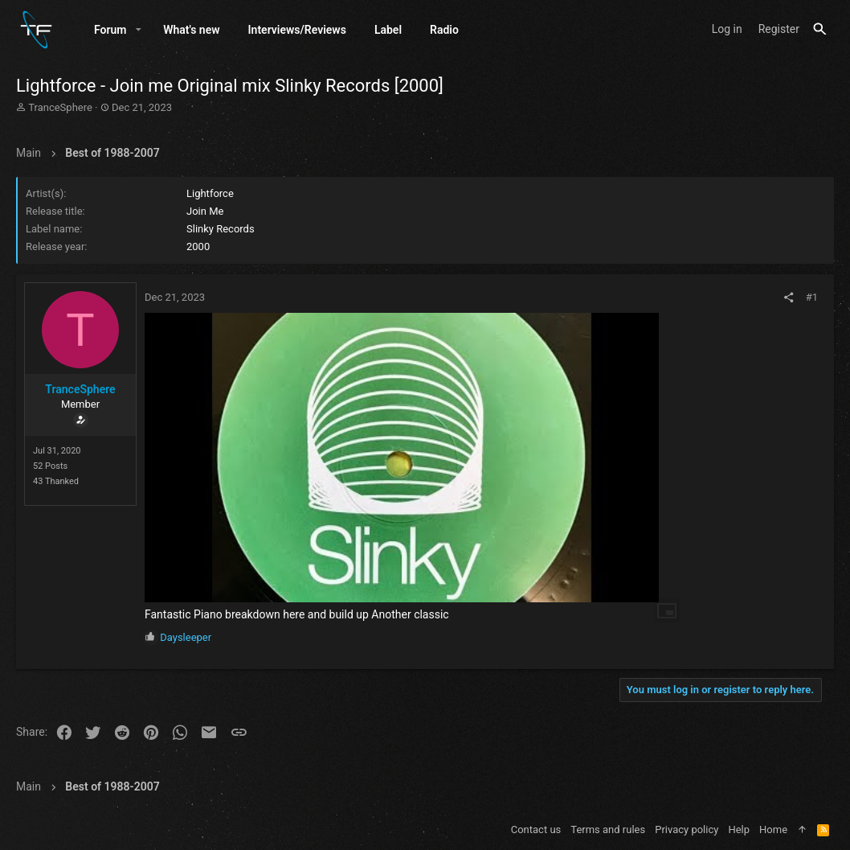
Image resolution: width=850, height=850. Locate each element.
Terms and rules (607, 829)
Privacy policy (686, 829)
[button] (139, 29)
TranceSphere (60, 107)
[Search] (820, 29)
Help (739, 829)
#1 (812, 297)
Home (773, 829)
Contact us (536, 829)
